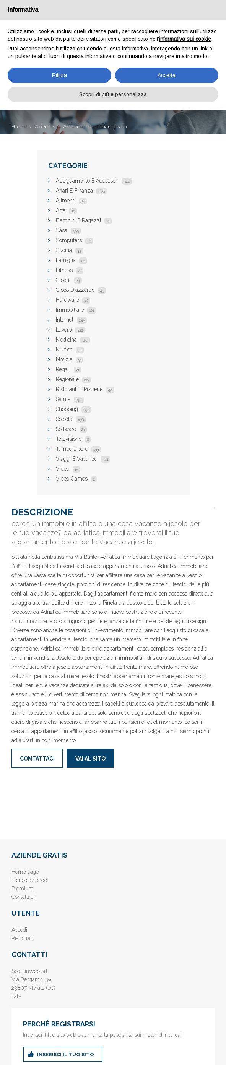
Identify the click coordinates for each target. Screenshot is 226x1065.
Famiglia (71, 260)
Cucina (69, 250)
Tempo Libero (78, 449)
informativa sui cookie (185, 39)
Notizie (69, 359)
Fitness (69, 270)
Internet (71, 320)
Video (68, 469)
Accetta (167, 75)
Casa (68, 230)
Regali (68, 369)
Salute (70, 399)
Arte (66, 210)
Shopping (73, 409)
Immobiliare (76, 310)
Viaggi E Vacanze (83, 459)
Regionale (73, 379)
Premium (22, 888)
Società (71, 419)
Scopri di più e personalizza (113, 94)
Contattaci (37, 759)
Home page (25, 872)
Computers (74, 240)
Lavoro (70, 330)
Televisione (73, 439)
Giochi (69, 280)
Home (18, 126)
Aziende (44, 126)
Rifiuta (59, 75)
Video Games (76, 479)
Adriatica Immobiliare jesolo (95, 126)
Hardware (73, 300)
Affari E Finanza (81, 191)
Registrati (22, 938)
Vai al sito (90, 759)
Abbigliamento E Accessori (94, 181)
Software (71, 429)
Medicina (73, 340)
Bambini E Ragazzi (84, 220)
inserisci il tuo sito (65, 1054)
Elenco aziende (29, 880)
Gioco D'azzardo (81, 290)
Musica (70, 349)
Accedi (19, 930)
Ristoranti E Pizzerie (85, 389)
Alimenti (71, 200)
